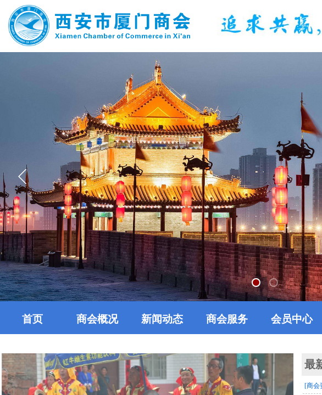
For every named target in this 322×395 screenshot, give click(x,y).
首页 (32, 319)
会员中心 (292, 319)
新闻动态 (162, 319)
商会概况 (97, 319)
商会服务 (227, 319)
